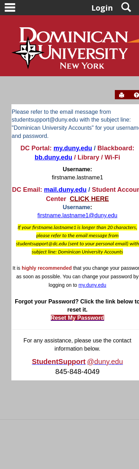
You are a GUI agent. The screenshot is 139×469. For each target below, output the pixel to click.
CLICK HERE (89, 198)
